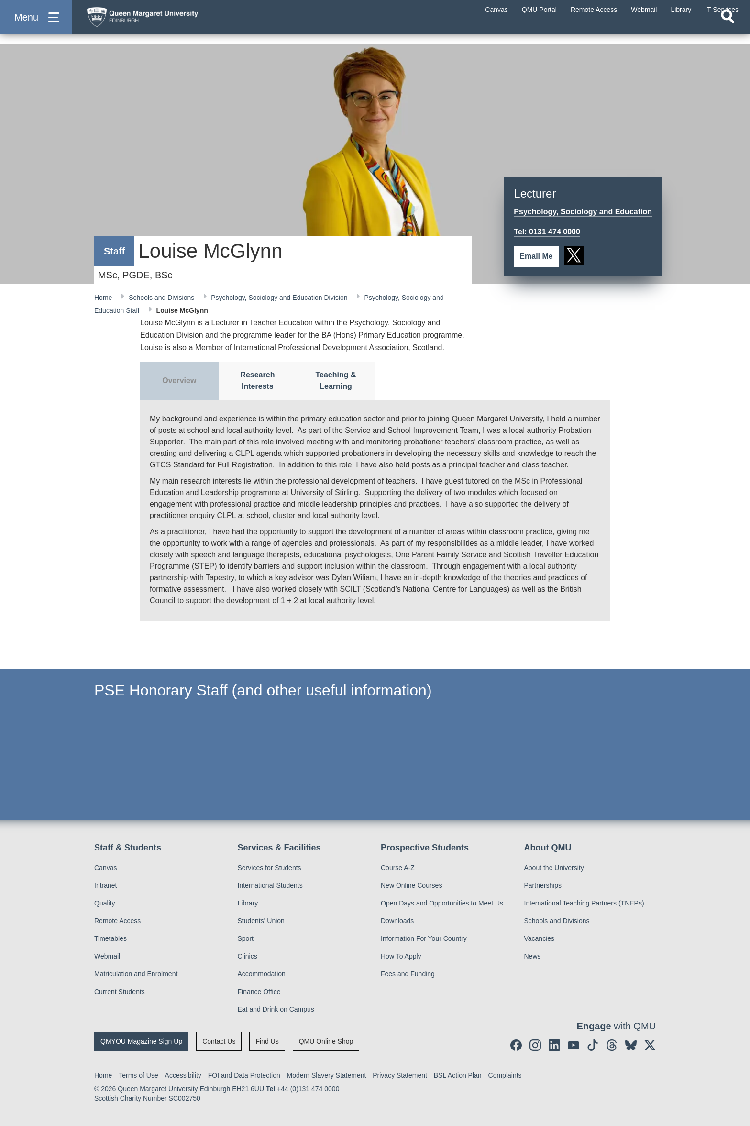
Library (248, 903)
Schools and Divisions (162, 297)
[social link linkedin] (554, 1045)
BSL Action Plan (458, 1075)
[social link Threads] (612, 1045)
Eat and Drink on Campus (276, 1009)
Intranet (105, 885)
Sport (246, 938)
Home (104, 297)
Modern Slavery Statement (326, 1075)
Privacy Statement (400, 1075)
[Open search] (728, 31)
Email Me (535, 256)
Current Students (119, 991)
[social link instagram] (535, 1045)
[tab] (179, 381)
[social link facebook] (516, 1045)
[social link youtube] (573, 1045)
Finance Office (259, 991)
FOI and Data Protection (244, 1075)
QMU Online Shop (326, 1041)
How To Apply (401, 956)
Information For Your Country (424, 938)
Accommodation (262, 974)
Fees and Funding (408, 974)
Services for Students (269, 868)
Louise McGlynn (182, 310)
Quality (104, 903)
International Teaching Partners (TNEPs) (584, 903)
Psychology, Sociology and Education (583, 212)
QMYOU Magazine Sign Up (141, 1041)
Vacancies (539, 938)
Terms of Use (138, 1075)
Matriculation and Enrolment (135, 974)
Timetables (110, 938)
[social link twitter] (574, 255)
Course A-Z (398, 868)
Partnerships (543, 885)
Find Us (266, 1041)
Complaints (505, 1075)
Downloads (397, 921)
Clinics (247, 956)
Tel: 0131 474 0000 (547, 232)
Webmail (107, 956)
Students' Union (261, 921)
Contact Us (218, 1041)
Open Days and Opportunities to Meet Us (442, 903)
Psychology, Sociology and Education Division (280, 297)
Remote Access (117, 921)
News (532, 956)
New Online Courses (411, 885)
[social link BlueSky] (631, 1045)
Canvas (105, 868)
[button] (36, 24)
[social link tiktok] (592, 1045)
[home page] (172, 22)
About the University (554, 868)
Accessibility (183, 1075)
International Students (270, 885)
